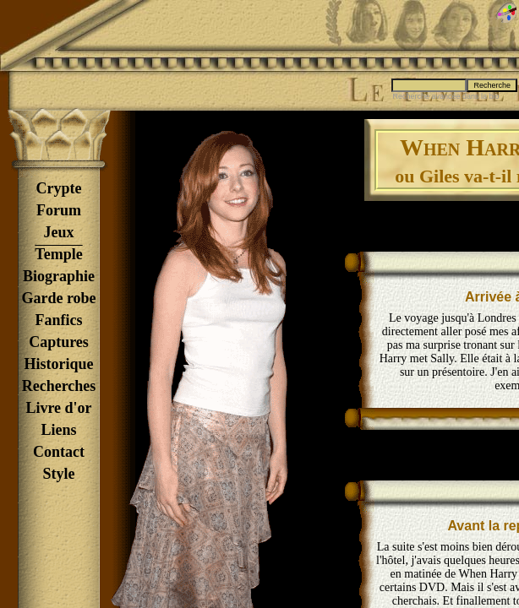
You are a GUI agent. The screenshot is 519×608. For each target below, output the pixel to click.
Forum (58, 210)
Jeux (59, 232)
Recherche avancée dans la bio (445, 96)
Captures (59, 342)
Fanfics (59, 320)
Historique (58, 364)
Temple (58, 254)
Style (59, 473)
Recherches (59, 385)
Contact (59, 451)
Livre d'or (58, 407)
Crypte (59, 188)
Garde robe (58, 298)
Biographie (59, 276)
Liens (58, 429)
